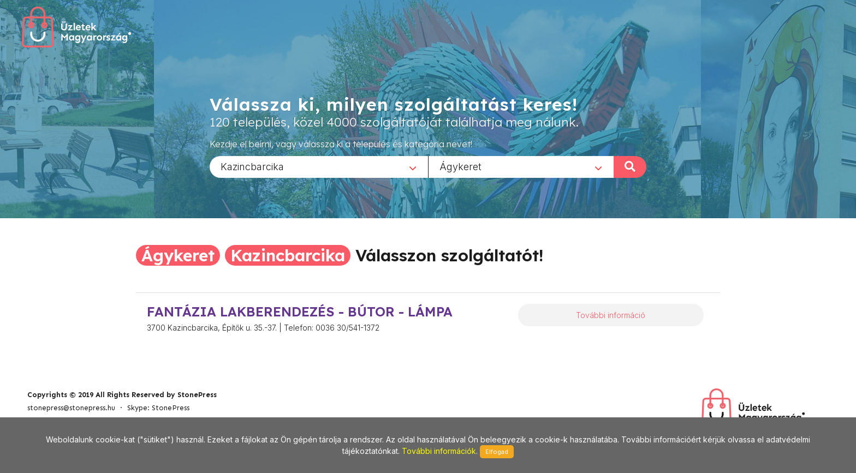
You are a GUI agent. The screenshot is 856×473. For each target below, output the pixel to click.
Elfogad (496, 452)
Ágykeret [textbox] (460, 166)
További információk (439, 451)
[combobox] (319, 166)
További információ (610, 315)
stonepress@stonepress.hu (71, 408)
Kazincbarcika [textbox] (252, 166)
